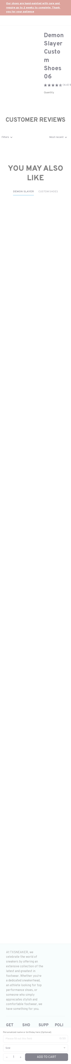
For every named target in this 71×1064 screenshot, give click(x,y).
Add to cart (46, 1057)
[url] (35, 8)
